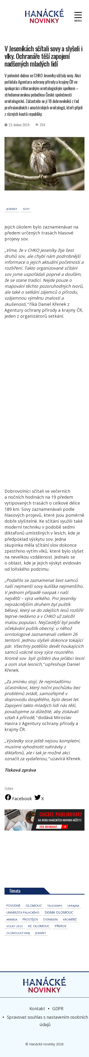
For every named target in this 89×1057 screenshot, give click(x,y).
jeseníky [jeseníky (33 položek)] (40, 933)
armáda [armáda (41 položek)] (11, 919)
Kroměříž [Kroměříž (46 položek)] (70, 919)
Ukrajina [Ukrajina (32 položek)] (73, 905)
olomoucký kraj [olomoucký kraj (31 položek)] (18, 933)
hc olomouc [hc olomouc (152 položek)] (39, 926)
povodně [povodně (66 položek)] (13, 906)
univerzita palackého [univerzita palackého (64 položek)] (22, 913)
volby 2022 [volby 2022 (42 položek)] (14, 926)
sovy (26, 209)
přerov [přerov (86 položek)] (60, 926)
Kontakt (37, 1008)
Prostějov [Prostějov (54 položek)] (30, 919)
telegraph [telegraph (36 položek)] (54, 905)
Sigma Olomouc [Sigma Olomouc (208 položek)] (59, 912)
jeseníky (11, 209)
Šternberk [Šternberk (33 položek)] (50, 919)
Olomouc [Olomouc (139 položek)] (34, 905)
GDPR (57, 1008)
